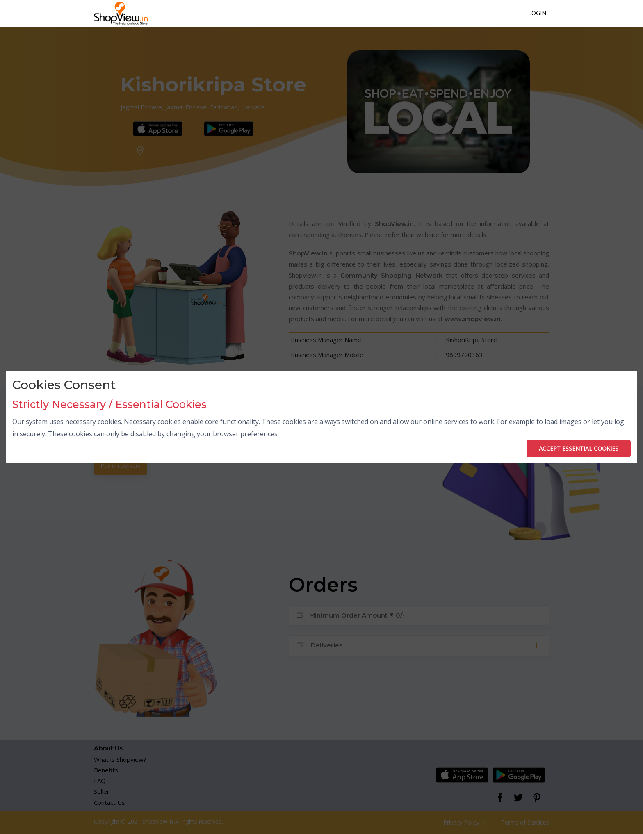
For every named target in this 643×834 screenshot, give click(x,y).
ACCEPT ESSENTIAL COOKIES (578, 448)
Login (537, 13)
